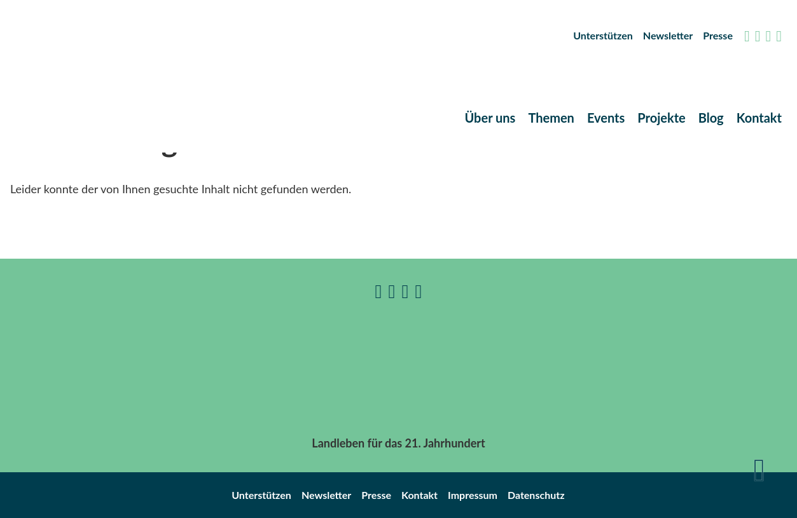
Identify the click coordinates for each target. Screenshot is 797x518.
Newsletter (668, 35)
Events (606, 117)
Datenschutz (536, 495)
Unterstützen (603, 35)
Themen (551, 117)
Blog (711, 117)
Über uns (489, 117)
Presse (718, 35)
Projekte (661, 117)
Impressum (472, 495)
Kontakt (759, 117)
